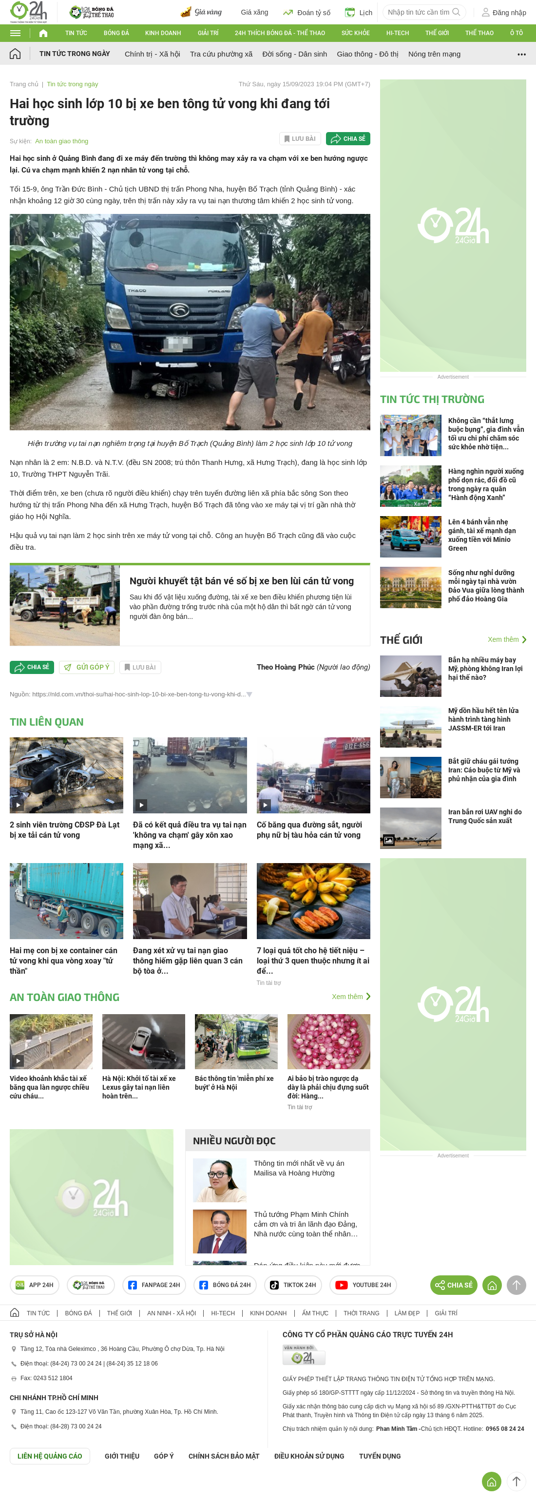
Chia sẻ (354, 138)
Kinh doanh (163, 33)
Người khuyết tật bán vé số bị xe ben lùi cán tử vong (242, 581)
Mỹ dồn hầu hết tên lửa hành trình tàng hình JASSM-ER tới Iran (483, 719)
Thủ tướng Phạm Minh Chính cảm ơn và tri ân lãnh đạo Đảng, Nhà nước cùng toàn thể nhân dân (305, 1224)
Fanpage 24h (154, 1285)
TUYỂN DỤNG (380, 1456)
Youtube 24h (363, 1285)
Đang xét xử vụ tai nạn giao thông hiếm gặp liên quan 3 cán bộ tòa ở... (188, 961)
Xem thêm (347, 997)
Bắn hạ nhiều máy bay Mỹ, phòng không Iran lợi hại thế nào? (485, 668)
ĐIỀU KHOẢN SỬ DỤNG (309, 1456)
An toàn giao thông (61, 141)
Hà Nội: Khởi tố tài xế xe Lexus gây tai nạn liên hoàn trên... (139, 1087)
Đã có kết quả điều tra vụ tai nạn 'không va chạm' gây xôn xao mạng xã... (190, 835)
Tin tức (76, 33)
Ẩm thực (315, 1313)
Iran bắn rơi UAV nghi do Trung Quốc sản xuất (485, 816)
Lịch (359, 12)
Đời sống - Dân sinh (294, 54)
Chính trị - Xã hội (152, 54)
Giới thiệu (122, 1456)
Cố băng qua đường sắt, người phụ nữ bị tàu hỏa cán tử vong (309, 830)
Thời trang (361, 1313)
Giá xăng (254, 12)
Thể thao (479, 33)
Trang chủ (24, 84)
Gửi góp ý (87, 667)
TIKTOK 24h (293, 1285)
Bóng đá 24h (225, 1285)
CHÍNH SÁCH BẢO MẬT (224, 1456)
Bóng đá (116, 33)
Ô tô (516, 33)
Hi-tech (397, 33)
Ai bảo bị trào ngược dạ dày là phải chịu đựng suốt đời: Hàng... (328, 1087)
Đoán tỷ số (306, 12)
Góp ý (164, 1456)
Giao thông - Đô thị (368, 54)
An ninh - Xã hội (171, 1313)
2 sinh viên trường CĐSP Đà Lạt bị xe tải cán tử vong (64, 830)
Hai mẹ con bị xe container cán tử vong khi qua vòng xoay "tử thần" (63, 961)
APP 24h (35, 1285)
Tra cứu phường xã (221, 54)
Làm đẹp (407, 1313)
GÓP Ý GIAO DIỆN (28, 1488)
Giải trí (208, 33)
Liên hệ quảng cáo (50, 1456)
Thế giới (437, 33)
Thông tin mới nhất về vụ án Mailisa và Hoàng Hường (299, 1168)
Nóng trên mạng (434, 54)
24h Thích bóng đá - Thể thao (280, 33)
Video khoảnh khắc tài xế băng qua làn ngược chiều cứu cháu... (49, 1087)
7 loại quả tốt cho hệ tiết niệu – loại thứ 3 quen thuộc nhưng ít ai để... (313, 961)
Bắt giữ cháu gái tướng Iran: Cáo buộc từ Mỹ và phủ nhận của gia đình (484, 770)
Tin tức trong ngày (74, 54)
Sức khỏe (356, 33)
